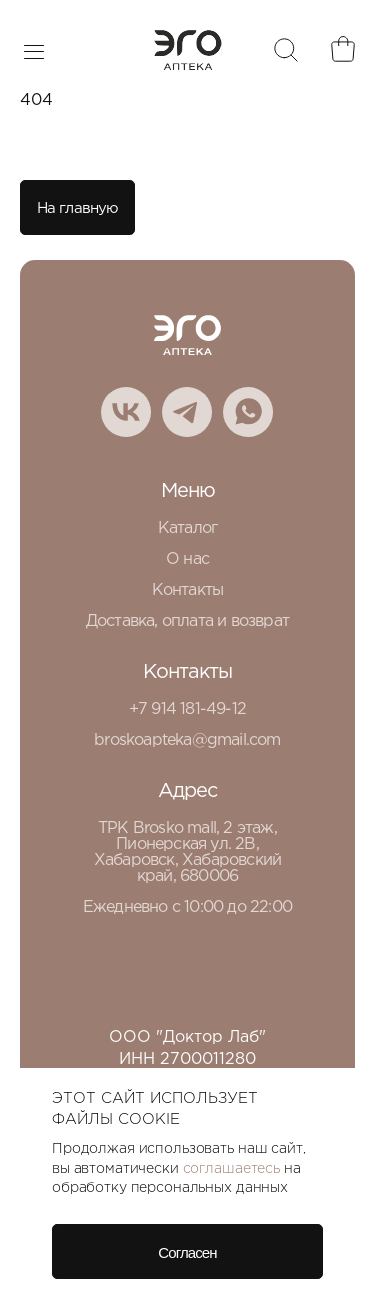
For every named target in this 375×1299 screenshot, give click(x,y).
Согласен (187, 1252)
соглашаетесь (231, 1169)
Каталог (187, 528)
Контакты (188, 590)
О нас (187, 559)
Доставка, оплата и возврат (187, 621)
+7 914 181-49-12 (187, 709)
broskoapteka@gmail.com (187, 740)
